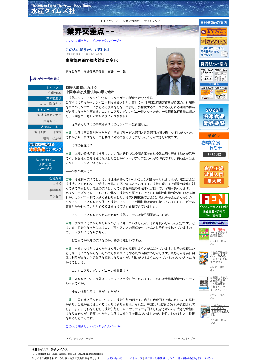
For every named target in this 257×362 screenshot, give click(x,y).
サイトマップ (134, 358)
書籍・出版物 (52, 138)
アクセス (55, 196)
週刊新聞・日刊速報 (47, 132)
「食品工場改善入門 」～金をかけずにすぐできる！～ (219, 257)
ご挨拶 (56, 183)
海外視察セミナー (49, 115)
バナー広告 (45, 169)
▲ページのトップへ (184, 338)
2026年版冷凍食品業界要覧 (219, 234)
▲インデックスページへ (80, 338)
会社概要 (55, 190)
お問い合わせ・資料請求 (45, 79)
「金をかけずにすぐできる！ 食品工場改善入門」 (220, 310)
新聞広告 (45, 164)
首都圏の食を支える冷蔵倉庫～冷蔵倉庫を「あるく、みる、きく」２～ (219, 283)
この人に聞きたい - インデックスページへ (94, 40)
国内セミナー (52, 121)
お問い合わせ (114, 358)
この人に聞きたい (49, 104)
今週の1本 (54, 93)
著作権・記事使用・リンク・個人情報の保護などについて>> (179, 358)
